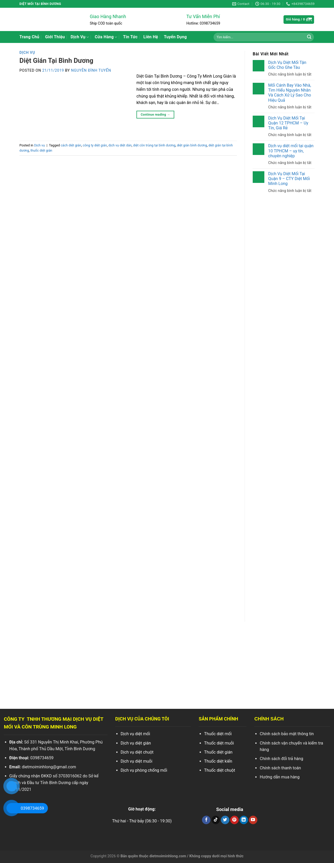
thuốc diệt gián (41, 150)
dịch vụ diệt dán (120, 145)
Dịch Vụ (80, 36)
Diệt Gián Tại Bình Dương (56, 60)
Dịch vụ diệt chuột (137, 752)
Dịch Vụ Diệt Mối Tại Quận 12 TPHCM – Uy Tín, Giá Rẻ (288, 123)
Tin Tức (130, 36)
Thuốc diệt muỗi (219, 743)
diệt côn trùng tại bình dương (154, 145)
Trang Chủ (29, 36)
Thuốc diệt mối (217, 733)
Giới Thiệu (55, 36)
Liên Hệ (150, 36)
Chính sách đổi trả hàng (281, 758)
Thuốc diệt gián (218, 752)
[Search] (309, 37)
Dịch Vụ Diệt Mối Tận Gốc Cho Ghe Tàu (287, 65)
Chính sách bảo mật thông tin (287, 733)
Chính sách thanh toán (280, 767)
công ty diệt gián (95, 145)
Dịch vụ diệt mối (135, 733)
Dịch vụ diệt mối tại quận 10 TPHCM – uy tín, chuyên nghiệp (291, 150)
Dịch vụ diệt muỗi (137, 761)
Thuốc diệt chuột (219, 770)
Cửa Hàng (106, 36)
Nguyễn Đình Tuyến (91, 70)
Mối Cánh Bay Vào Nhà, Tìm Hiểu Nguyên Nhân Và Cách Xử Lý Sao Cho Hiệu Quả (289, 93)
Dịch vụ (27, 52)
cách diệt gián (71, 145)
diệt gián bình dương (192, 145)
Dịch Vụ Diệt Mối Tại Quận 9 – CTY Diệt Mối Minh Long (289, 178)
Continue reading (155, 114)
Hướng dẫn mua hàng (280, 777)
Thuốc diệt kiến (218, 761)
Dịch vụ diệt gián (136, 743)
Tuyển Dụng (175, 36)
